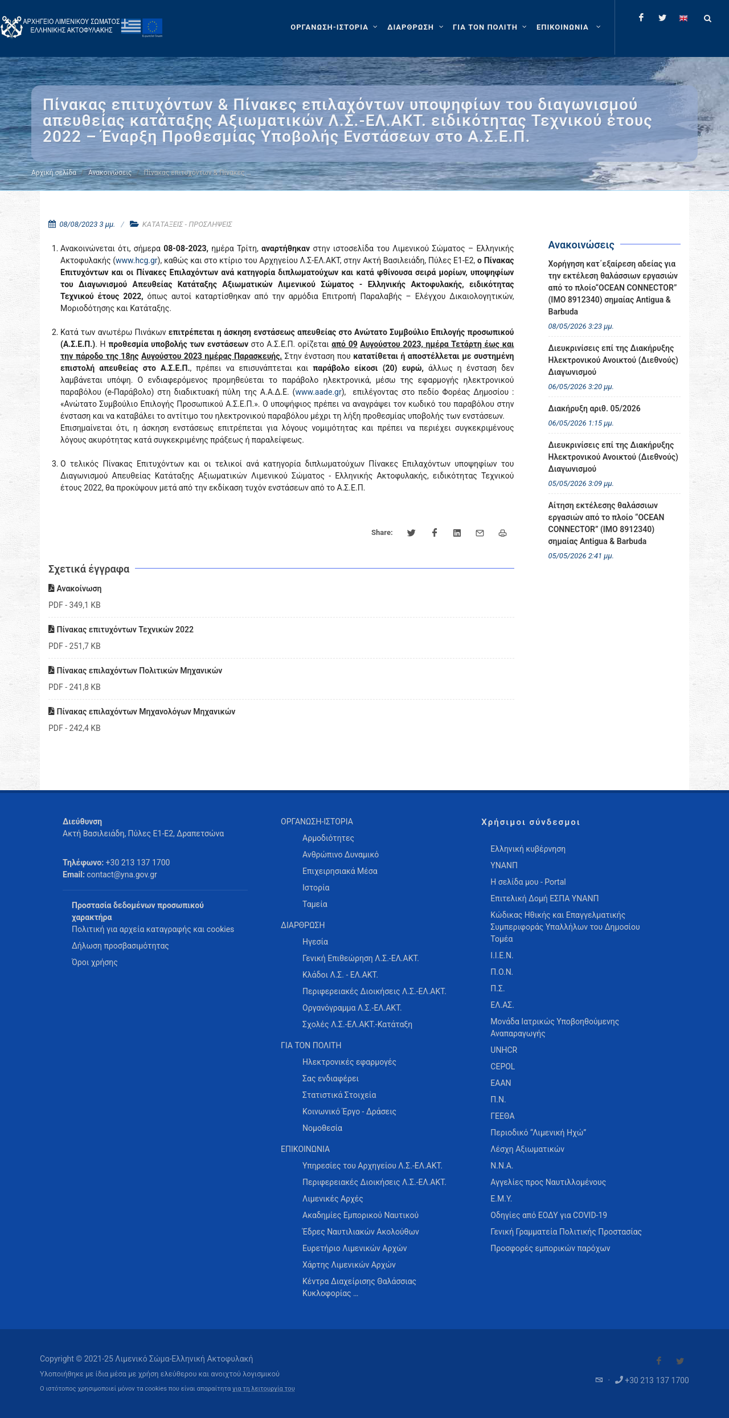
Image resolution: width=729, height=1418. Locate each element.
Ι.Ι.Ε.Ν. (501, 955)
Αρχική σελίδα (53, 173)
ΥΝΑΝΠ (504, 865)
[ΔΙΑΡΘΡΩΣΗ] (416, 27)
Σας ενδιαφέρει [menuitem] (330, 1078)
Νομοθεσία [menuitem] (322, 1128)
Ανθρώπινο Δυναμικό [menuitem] (340, 854)
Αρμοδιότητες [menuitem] (328, 838)
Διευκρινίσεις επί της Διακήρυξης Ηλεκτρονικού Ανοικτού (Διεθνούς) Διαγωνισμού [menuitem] (613, 360)
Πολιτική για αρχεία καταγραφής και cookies (153, 929)
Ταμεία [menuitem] (314, 904)
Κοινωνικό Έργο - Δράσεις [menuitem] (349, 1111)
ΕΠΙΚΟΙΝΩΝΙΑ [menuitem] (305, 1149)
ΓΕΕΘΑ (502, 1116)
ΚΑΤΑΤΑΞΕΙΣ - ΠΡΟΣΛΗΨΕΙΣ (187, 224)
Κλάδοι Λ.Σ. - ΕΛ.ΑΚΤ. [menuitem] (340, 974)
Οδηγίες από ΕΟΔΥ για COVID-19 (548, 1215)
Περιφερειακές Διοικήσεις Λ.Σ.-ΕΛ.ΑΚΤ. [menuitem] (374, 991)
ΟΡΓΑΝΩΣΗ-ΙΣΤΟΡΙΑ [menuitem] (317, 821)
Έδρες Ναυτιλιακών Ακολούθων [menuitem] (360, 1231)
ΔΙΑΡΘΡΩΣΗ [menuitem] (303, 925)
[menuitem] (570, 27)
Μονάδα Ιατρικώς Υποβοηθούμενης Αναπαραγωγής (554, 1027)
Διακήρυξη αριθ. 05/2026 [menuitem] (594, 408)
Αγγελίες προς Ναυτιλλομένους (548, 1182)
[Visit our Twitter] (680, 1361)
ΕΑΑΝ (500, 1083)
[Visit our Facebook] (659, 1361)
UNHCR (503, 1050)
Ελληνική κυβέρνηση (528, 848)
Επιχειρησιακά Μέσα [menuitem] (340, 871)
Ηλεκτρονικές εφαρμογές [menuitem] (349, 1061)
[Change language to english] (683, 18)
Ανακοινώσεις (110, 173)
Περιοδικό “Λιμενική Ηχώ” (538, 1132)
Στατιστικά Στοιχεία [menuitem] (339, 1095)
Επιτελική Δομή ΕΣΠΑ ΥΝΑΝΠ (544, 898)
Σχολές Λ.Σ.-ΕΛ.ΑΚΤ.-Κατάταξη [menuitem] (357, 1024)
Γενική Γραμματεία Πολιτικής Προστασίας (566, 1231)
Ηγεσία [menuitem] (315, 941)
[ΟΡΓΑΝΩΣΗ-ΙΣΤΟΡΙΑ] (335, 27)
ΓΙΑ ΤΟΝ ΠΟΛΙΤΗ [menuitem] (311, 1045)
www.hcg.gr (137, 260)
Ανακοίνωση (74, 588)
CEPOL (502, 1066)
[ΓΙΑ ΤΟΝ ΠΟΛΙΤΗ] (491, 27)
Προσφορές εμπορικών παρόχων (550, 1248)
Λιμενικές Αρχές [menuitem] (332, 1198)
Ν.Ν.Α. (501, 1165)
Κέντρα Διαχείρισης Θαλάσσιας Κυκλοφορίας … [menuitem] (359, 1287)
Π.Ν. (498, 1099)
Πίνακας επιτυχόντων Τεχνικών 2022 (121, 629)
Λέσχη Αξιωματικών (527, 1149)
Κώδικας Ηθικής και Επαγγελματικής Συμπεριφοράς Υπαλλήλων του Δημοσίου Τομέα (565, 926)
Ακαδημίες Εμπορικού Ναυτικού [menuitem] (360, 1215)
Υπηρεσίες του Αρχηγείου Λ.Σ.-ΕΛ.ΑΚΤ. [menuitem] (372, 1165)
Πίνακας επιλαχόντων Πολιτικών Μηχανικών (135, 670)
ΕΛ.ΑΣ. (502, 1005)
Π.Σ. (497, 988)
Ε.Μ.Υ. (501, 1198)
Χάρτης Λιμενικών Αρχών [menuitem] (349, 1264)
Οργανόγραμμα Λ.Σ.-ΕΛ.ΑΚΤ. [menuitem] (352, 1007)
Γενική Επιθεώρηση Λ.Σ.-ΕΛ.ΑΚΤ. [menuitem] (360, 958)
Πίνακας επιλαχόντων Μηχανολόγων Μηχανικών (141, 711)
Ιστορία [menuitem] (315, 887)
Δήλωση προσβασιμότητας (120, 945)
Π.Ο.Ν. (501, 971)
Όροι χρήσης (95, 962)
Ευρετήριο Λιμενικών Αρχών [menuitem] (354, 1248)
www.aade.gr (318, 392)
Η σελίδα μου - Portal (528, 881)
